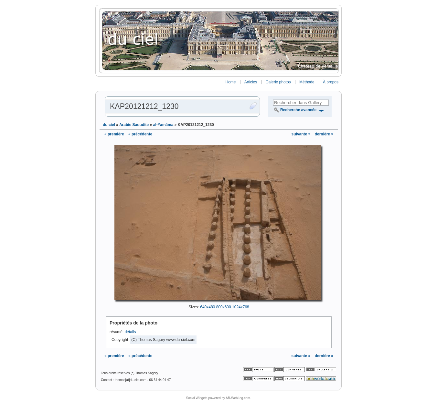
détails (130, 332)
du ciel (109, 124)
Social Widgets (196, 398)
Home (230, 82)
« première (114, 134)
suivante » (302, 134)
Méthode (306, 82)
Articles (250, 82)
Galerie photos (278, 82)
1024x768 (240, 307)
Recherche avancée (298, 110)
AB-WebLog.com (238, 398)
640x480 (207, 307)
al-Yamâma (163, 124)
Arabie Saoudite (134, 124)
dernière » (324, 134)
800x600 (223, 307)
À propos (330, 82)
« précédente (140, 134)
